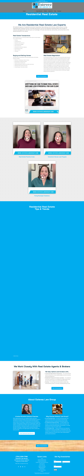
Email (55, 465)
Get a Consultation (42, 76)
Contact (59, 11)
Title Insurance (42, 463)
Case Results (39, 11)
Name (55, 460)
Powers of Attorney (42, 466)
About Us (50, 11)
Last (63, 463)
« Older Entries (15, 355)
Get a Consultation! (42, 445)
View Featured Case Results (27, 433)
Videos (45, 11)
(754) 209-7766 (22, 457)
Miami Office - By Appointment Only (21, 463)
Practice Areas (30, 11)
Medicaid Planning (42, 467)
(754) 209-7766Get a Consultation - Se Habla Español (42, 1)
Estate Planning (42, 464)
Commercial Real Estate (42, 461)
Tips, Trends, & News (42, 470)
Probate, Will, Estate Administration (42, 462)
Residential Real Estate (42, 459)
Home (24, 11)
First (54, 463)
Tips (55, 11)
